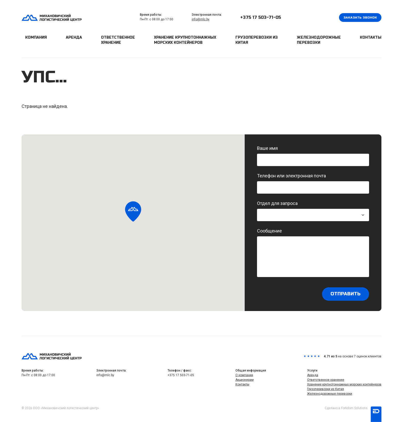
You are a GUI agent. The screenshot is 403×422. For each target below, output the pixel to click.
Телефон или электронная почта (313, 183)
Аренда (74, 37)
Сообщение (313, 252)
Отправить (346, 294)
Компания (36, 37)
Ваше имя (313, 155)
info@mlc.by (200, 19)
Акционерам (244, 380)
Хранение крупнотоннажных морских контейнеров (185, 40)
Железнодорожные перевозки (319, 40)
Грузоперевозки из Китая (256, 40)
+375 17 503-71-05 (260, 17)
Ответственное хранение (118, 40)
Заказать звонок (360, 17)
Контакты (370, 37)
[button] (133, 212)
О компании (244, 375)
